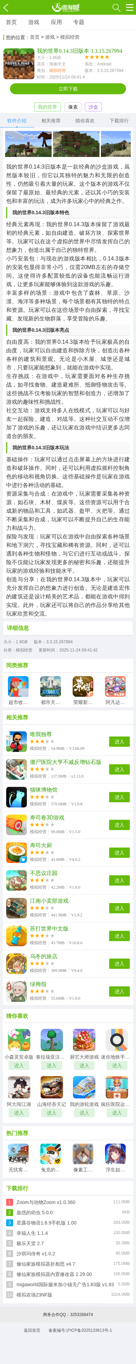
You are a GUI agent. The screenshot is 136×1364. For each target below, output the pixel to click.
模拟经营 (57, 70)
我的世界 (47, 107)
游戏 (33, 22)
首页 (11, 22)
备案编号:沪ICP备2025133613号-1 (80, 1330)
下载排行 (119, 120)
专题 (78, 22)
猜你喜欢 (85, 120)
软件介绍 (17, 120)
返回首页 (32, 1330)
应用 (56, 22)
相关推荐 (51, 120)
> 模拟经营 (68, 37)
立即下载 (68, 89)
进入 (119, 741)
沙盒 (93, 107)
